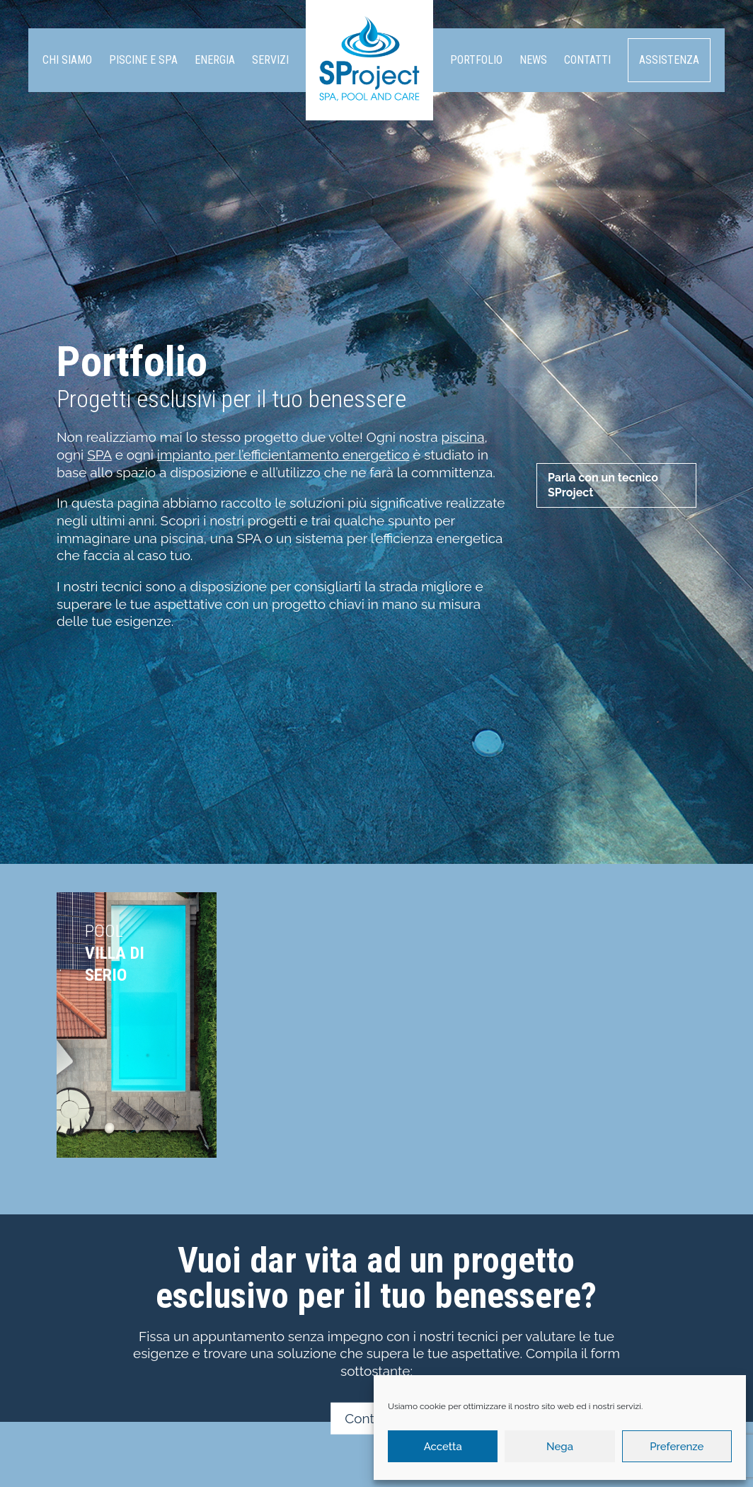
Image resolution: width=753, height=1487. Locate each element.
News (533, 60)
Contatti (587, 60)
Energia (215, 60)
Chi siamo (67, 60)
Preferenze (676, 1446)
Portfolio (476, 60)
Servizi (270, 60)
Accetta (443, 1446)
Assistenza (669, 60)
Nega (559, 1446)
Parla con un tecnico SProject (603, 485)
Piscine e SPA (143, 60)
